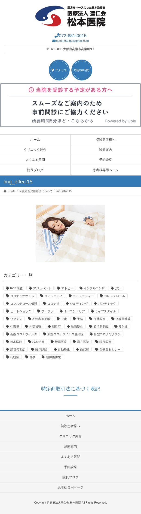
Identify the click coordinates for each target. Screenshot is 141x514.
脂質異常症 (17, 349)
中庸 (64, 319)
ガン (118, 288)
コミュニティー (83, 296)
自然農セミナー (109, 349)
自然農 (84, 349)
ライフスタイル (105, 311)
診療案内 (105, 149)
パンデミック (107, 303)
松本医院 (16, 342)
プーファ (47, 311)
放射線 (123, 326)
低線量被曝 (123, 319)
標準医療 (61, 342)
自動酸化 (64, 349)
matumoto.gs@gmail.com (72, 40)
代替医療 (99, 319)
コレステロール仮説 (23, 303)
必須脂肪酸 (100, 326)
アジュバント (42, 288)
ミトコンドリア (74, 311)
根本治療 (38, 342)
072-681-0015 (73, 35)
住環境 (14, 326)
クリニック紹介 (35, 149)
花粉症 (14, 357)
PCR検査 (16, 288)
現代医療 (105, 342)
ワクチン (16, 319)
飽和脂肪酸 (53, 357)
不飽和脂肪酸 (41, 319)
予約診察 (105, 160)
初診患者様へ (105, 139)
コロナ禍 (53, 303)
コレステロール (114, 296)
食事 (32, 357)
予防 (80, 319)
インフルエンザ (94, 288)
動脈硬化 (77, 326)
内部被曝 (35, 326)
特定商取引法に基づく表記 (70, 388)
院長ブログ (35, 170)
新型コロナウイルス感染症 (65, 334)
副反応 (56, 326)
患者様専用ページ (106, 170)
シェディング (79, 303)
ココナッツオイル (22, 296)
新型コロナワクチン (107, 334)
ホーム (35, 139)
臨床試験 (41, 349)
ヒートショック (20, 311)
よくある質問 (35, 160)
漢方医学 (83, 342)
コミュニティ (53, 296)
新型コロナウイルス (23, 334)
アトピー (67, 288)
